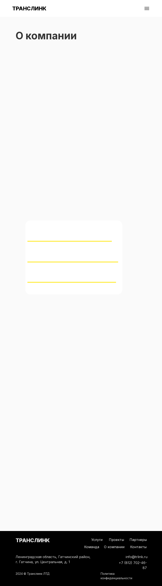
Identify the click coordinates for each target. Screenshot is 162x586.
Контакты (138, 547)
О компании (114, 547)
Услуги (97, 540)
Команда (91, 547)
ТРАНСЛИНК (29, 8)
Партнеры (138, 540)
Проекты (116, 540)
